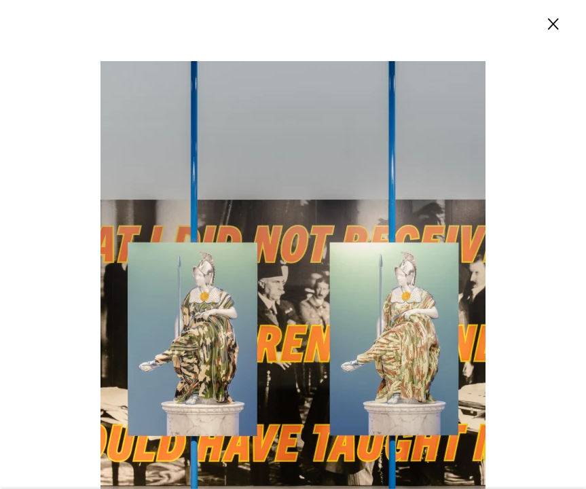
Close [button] (550, 22)
